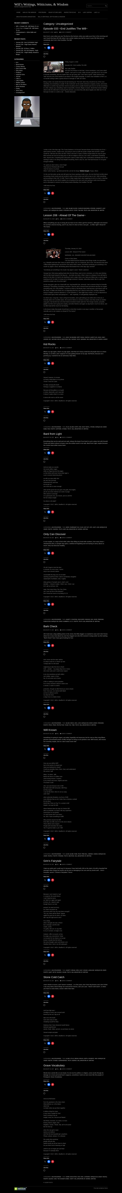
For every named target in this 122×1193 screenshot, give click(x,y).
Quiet (50, 972)
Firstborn (42, 12)
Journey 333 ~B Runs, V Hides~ (25, 48)
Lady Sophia (87, 12)
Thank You (68, 725)
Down (68, 1176)
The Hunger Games (63, 1178)
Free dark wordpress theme (101, 1188)
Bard (67, 527)
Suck (78, 339)
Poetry (53, 429)
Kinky (103, 337)
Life (49, 210)
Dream (73, 970)
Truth (85, 210)
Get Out (86, 527)
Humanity (99, 208)
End (80, 427)
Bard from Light (52, 433)
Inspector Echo (70, 12)
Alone (68, 1058)
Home (18, 12)
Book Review (20, 64)
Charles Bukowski (84, 208)
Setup (54, 972)
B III (79, 12)
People (50, 856)
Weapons (71, 856)
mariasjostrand (20, 32)
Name (45, 429)
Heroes (90, 854)
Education (73, 1176)
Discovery (81, 619)
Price (50, 725)
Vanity (72, 1178)
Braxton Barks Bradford (26, 17)
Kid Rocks (49, 344)
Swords (55, 529)
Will (57, 32)
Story (75, 210)
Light (94, 527)
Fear (79, 854)
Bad (67, 208)
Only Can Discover (54, 534)
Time (73, 725)
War (64, 529)
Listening (87, 1176)
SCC (50, 339)
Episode (92, 208)
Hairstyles (93, 337)
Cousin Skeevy (20, 66)
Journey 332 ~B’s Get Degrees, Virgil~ (27, 50)
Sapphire (58, 429)
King (82, 1176)
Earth (76, 427)
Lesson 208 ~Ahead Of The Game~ (64, 215)
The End (80, 210)
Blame (71, 208)
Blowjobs (73, 337)
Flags (81, 527)
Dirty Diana (80, 337)
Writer (102, 210)
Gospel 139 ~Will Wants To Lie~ (29, 26)
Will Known (50, 729)
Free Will (85, 854)
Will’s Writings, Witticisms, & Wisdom (41, 4)
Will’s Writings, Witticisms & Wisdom (51, 17)
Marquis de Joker (57, 210)
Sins (55, 1178)
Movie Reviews (20, 86)
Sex (70, 339)
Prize (54, 725)
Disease (87, 619)
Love (79, 723)
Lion (97, 527)
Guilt (81, 970)
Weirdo (74, 1060)
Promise (60, 856)
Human (96, 854)
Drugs (81, 1058)
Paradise (101, 723)
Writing (85, 429)
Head (99, 337)
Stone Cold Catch (53, 977)
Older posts (49, 1182)
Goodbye (91, 1058)
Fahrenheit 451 (74, 527)
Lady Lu (97, 12)
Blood (75, 208)
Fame (75, 854)
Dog (92, 619)
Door (95, 619)
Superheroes (62, 1060)
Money (95, 723)
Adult (67, 337)
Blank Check (70, 723)
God (78, 1176)
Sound (64, 972)
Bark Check (50, 626)
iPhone (92, 427)
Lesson (45, 339)
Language (91, 970)
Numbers (66, 621)
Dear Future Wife (55, 12)
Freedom (100, 619)
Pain (48, 429)
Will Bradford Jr (93, 210)
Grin (77, 970)
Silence (73, 339)
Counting (74, 619)
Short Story (19, 90)
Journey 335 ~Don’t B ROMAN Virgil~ (27, 42)
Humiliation (47, 621)
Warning (83, 339)
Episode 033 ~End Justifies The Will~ (65, 28)
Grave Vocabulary (54, 1065)
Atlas (67, 427)
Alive (67, 854)
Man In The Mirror (29, 12)
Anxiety (68, 619)
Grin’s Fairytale (52, 860)
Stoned (64, 429)
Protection (60, 725)
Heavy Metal (86, 427)
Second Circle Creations (60, 339)
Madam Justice (20, 82)
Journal (18, 76)
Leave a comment (66, 32)
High (96, 1058)
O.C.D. (71, 621)
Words (100, 339)
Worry (105, 339)
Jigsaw (85, 970)
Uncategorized (56, 208)
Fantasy (87, 337)
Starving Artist (68, 210)
